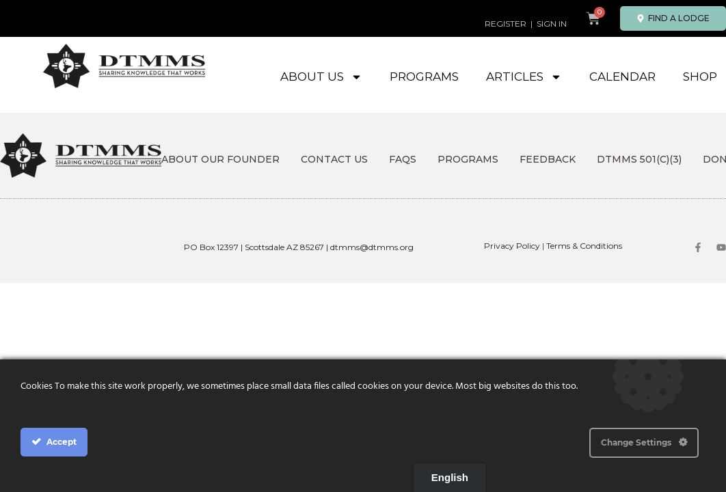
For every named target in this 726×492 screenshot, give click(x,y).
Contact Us (334, 159)
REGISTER (505, 23)
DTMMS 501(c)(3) (639, 159)
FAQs (402, 159)
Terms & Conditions (584, 246)
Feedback (548, 159)
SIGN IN (552, 23)
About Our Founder (220, 159)
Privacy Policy (512, 246)
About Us (321, 77)
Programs (424, 76)
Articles (524, 77)
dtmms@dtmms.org (372, 247)
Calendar (622, 76)
